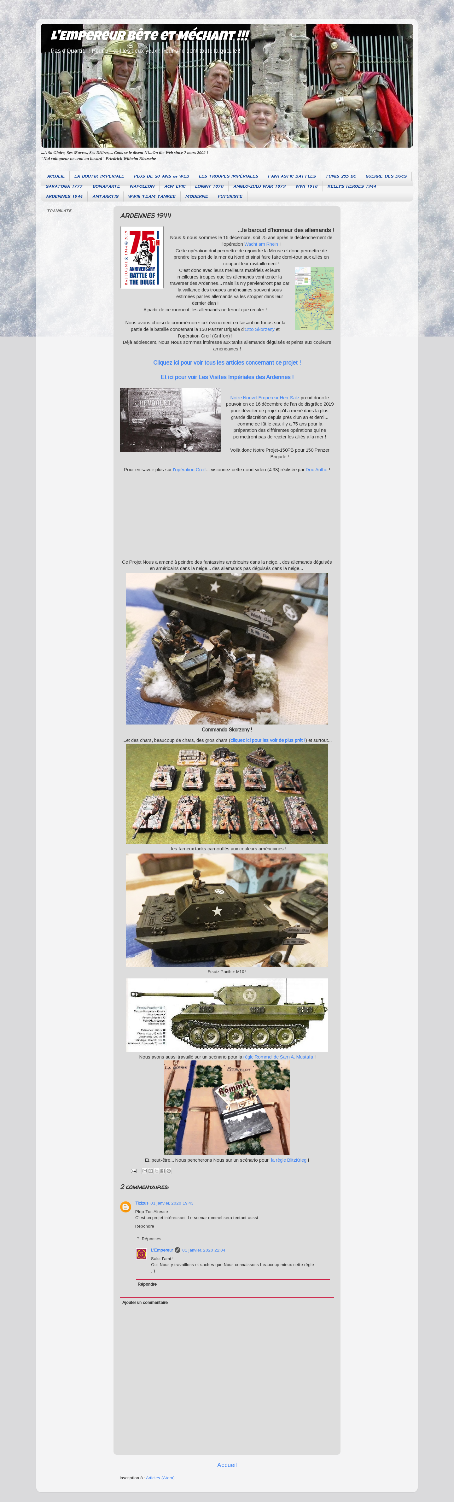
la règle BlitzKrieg (288, 1160)
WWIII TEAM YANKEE (152, 196)
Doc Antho (317, 469)
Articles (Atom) (160, 1478)
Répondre (144, 1226)
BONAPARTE (106, 186)
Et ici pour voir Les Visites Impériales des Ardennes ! (227, 377)
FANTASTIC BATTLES (292, 176)
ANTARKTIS (105, 196)
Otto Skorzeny (260, 329)
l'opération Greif (189, 469)
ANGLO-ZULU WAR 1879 (259, 186)
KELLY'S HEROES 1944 (352, 186)
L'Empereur (162, 1250)
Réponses (151, 1238)
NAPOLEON (142, 186)
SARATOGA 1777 (64, 186)
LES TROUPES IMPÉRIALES (228, 176)
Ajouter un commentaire (145, 1302)
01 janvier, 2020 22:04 (203, 1250)
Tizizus (141, 1203)
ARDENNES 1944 (64, 196)
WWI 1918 (307, 186)
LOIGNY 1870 (209, 186)
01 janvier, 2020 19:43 (172, 1203)
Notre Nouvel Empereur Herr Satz (265, 397)
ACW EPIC (174, 186)
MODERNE (196, 196)
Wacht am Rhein (261, 244)
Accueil (227, 1465)
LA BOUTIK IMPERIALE (99, 176)
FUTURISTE (230, 196)
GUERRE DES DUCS (386, 176)
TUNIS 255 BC (341, 176)
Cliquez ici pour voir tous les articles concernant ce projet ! (227, 363)
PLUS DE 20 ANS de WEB (161, 176)
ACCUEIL (56, 176)
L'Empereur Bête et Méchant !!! (149, 37)
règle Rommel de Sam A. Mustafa (277, 1056)
